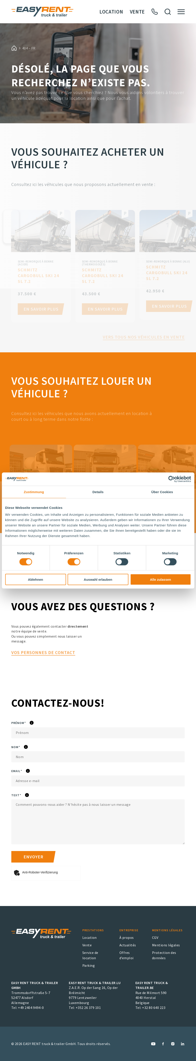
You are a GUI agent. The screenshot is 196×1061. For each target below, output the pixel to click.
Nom (28, 747)
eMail (29, 771)
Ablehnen (35, 579)
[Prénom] (98, 732)
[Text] (98, 821)
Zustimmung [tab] (34, 492)
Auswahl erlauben (98, 579)
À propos (126, 937)
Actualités (127, 945)
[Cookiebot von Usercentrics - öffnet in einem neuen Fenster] (171, 479)
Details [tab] (98, 492)
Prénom (31, 723)
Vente (137, 11)
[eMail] (98, 780)
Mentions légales (166, 945)
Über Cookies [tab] (162, 492)
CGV (155, 937)
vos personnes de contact (43, 669)
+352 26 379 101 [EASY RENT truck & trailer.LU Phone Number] (88, 1007)
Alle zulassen (160, 579)
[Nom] (98, 756)
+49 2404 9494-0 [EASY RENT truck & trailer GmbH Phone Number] (31, 1007)
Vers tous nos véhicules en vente (144, 347)
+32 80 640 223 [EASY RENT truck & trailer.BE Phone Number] (153, 1007)
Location (111, 11)
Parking (88, 965)
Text (28, 795)
